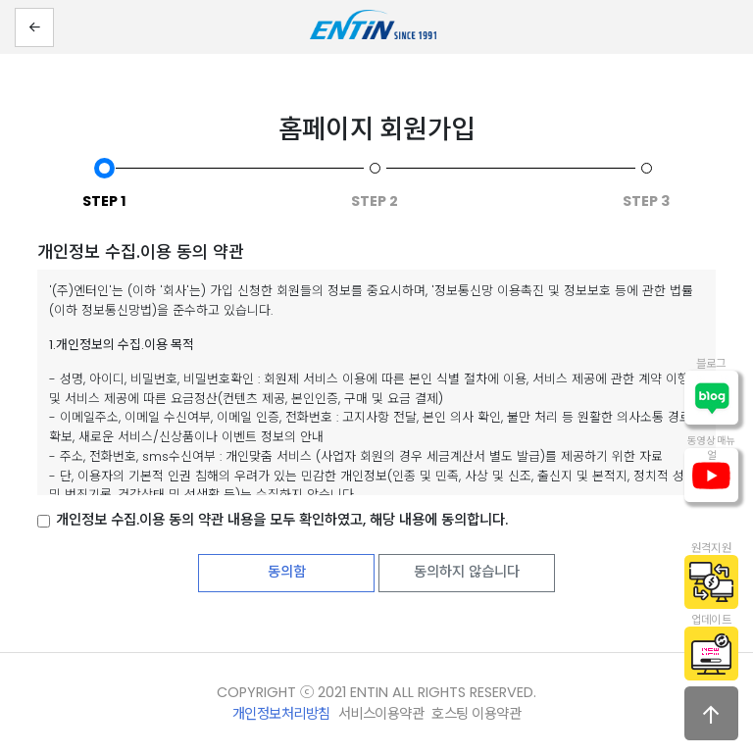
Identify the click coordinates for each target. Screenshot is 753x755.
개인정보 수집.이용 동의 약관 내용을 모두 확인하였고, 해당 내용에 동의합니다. (282, 519)
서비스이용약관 (381, 714)
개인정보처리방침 (281, 714)
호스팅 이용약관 (476, 714)
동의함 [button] (287, 571)
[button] (34, 27)
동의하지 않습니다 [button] (467, 571)
